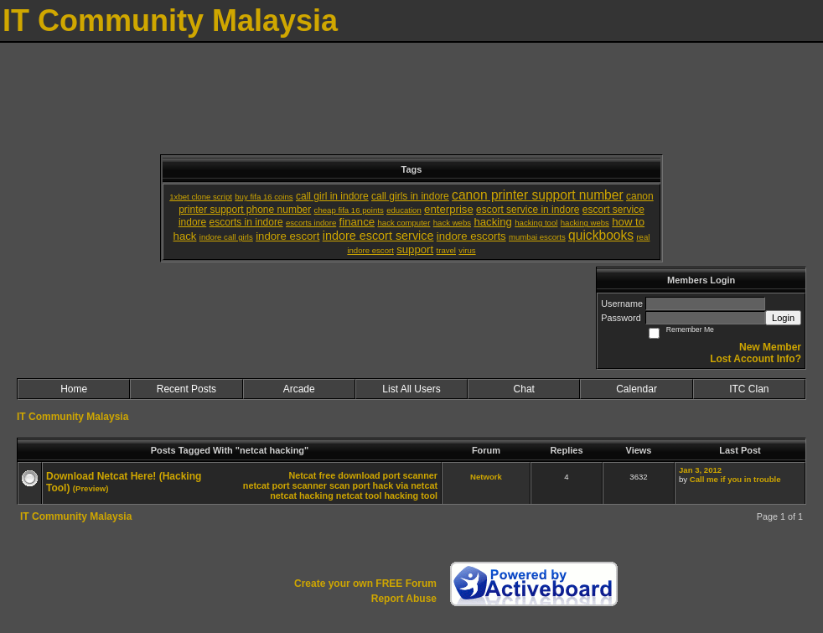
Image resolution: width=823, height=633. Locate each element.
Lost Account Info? (755, 359)
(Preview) (91, 488)
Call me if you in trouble (735, 479)
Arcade (299, 389)
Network (486, 476)
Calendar (636, 389)
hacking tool (410, 495)
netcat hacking (302, 495)
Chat (524, 389)
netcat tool (359, 495)
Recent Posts (186, 389)
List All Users (411, 389)
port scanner (410, 475)
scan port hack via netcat (383, 485)
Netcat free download (334, 475)
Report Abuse (404, 598)
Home (73, 389)
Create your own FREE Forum (365, 583)
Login (783, 318)
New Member (770, 347)
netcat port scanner (285, 485)
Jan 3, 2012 (700, 470)
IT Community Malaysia (72, 417)
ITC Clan (749, 389)
